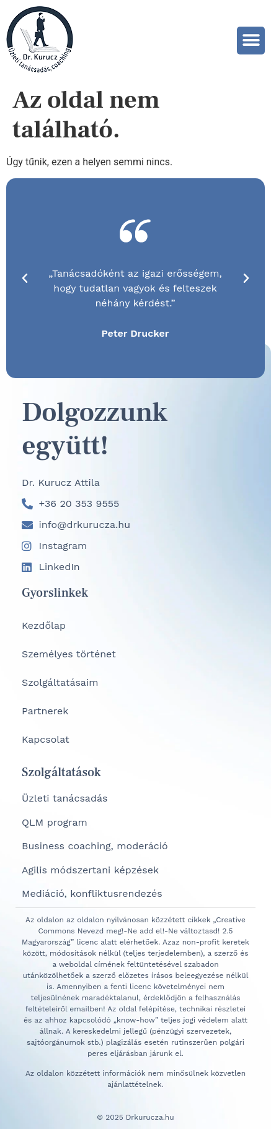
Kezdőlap (44, 625)
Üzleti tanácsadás (64, 798)
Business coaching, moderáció (95, 846)
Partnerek (45, 711)
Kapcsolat (45, 739)
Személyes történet (69, 654)
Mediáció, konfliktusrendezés (92, 893)
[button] (251, 40)
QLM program (54, 822)
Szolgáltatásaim (60, 682)
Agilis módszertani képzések (90, 870)
